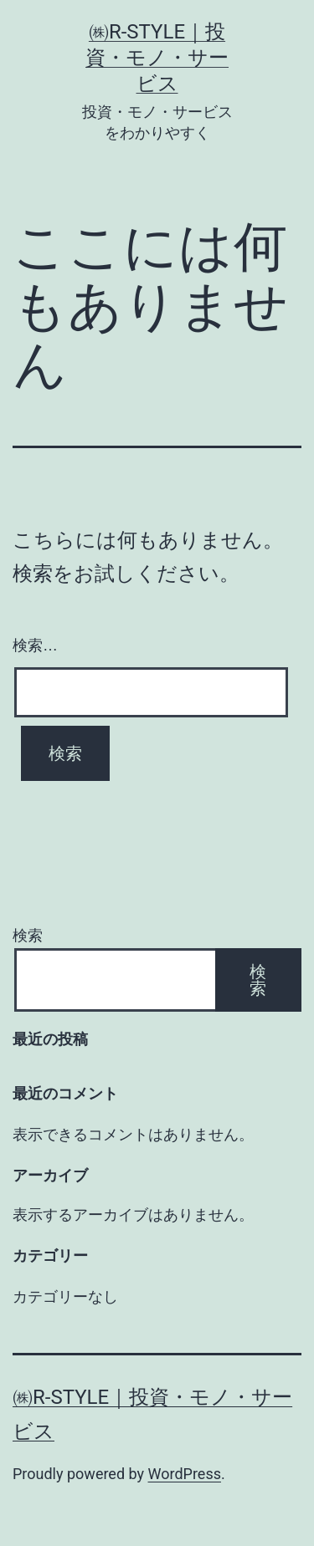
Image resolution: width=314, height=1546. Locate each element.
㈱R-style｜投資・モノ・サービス (157, 57)
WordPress (184, 1473)
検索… (35, 645)
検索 (28, 935)
